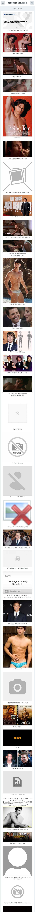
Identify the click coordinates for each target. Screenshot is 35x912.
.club (17, 3)
